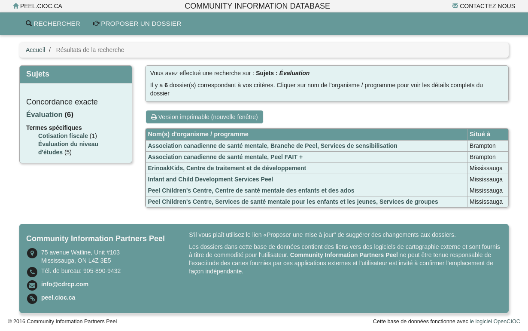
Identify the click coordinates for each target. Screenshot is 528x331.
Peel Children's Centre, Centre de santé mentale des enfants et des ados (251, 190)
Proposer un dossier (137, 23)
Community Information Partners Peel (344, 254)
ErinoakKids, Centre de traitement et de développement (227, 168)
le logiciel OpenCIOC (495, 322)
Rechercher (53, 23)
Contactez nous (483, 6)
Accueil (35, 49)
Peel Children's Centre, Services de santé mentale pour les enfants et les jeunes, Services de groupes (293, 201)
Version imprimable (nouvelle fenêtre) (204, 116)
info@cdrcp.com (64, 284)
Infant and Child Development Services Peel (210, 179)
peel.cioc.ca (37, 6)
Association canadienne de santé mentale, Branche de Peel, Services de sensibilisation (273, 145)
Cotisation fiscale (63, 135)
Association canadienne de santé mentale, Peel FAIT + (225, 156)
